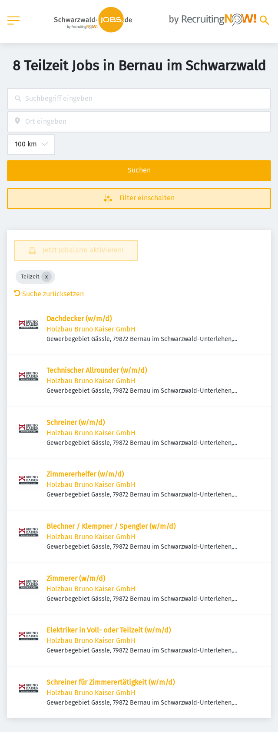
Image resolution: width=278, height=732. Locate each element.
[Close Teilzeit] (46, 277)
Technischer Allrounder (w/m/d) (96, 370)
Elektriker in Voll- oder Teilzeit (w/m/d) (108, 630)
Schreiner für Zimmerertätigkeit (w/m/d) (110, 682)
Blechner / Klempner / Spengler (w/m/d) (110, 526)
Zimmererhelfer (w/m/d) (85, 474)
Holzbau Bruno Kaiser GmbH (91, 329)
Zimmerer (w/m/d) (75, 578)
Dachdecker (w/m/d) (79, 319)
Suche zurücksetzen (49, 294)
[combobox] (139, 98)
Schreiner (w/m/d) (75, 422)
